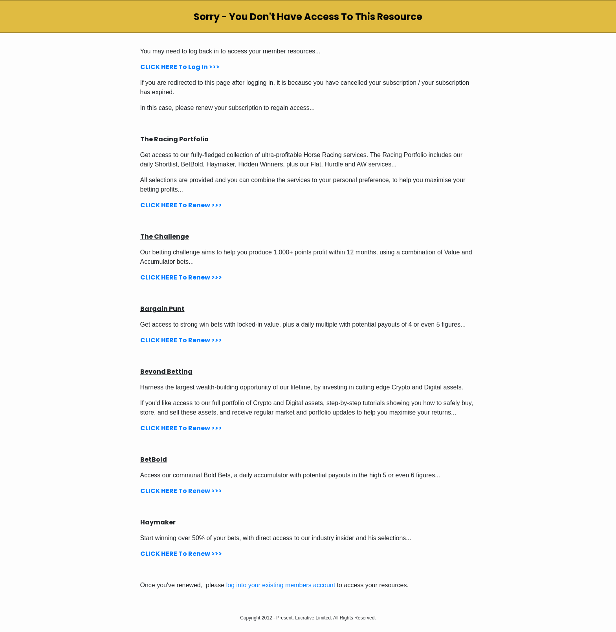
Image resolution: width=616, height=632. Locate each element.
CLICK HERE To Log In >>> (180, 66)
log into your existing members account (280, 585)
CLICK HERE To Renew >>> (181, 205)
